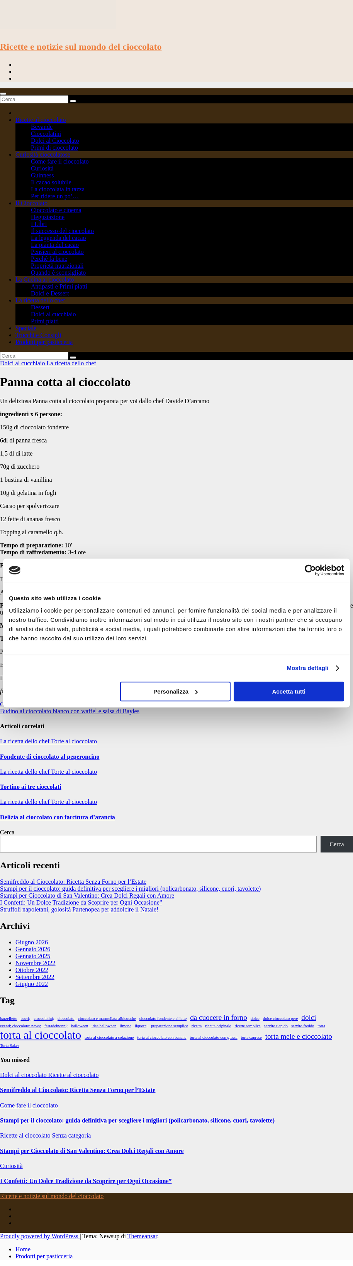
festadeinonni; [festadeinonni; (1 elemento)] (56, 1026)
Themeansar (142, 1236)
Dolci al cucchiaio (53, 314)
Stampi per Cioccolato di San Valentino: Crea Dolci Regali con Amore (87, 895)
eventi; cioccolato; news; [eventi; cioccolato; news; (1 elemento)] (20, 1026)
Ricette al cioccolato (40, 119)
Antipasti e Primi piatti (59, 286)
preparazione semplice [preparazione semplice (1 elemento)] (169, 1026)
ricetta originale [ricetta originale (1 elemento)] (218, 1026)
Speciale (25, 328)
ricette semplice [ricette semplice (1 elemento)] (247, 1026)
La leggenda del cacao (58, 238)
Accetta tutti (288, 691)
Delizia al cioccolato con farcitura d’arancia (57, 817)
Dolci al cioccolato (24, 1075)
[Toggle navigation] (3, 94)
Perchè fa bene (49, 258)
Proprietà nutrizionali (57, 265)
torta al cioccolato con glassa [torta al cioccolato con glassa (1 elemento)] (214, 1037)
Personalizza (175, 691)
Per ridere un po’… (55, 196)
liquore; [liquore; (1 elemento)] (141, 1026)
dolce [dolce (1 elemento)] (255, 1018)
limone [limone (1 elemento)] (125, 1026)
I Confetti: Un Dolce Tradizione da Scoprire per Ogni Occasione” (81, 902)
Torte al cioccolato (74, 741)
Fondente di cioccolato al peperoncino (49, 756)
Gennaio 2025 (32, 956)
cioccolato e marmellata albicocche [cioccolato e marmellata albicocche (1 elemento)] (107, 1018)
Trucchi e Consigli (38, 335)
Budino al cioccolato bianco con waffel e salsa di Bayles (69, 711)
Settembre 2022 (34, 977)
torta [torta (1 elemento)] (321, 1026)
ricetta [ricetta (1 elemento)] (197, 1026)
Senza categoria (71, 1135)
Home (23, 1249)
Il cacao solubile (51, 182)
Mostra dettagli (307, 668)
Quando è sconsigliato (58, 272)
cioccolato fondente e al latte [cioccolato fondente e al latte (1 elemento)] (163, 1018)
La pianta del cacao (55, 244)
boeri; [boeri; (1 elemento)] (25, 1018)
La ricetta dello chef (40, 300)
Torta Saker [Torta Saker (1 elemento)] (9, 1045)
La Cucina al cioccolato (44, 279)
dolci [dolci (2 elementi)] (308, 1017)
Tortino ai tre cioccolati (30, 786)
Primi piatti (45, 321)
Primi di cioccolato (54, 147)
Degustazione (47, 217)
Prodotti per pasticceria (44, 342)
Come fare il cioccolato (60, 161)
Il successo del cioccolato (62, 231)
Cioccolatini (46, 133)
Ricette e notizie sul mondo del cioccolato (81, 47)
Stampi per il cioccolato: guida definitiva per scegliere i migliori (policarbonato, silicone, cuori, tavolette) (130, 888)
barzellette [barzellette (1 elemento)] (8, 1018)
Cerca (7, 832)
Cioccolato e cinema (56, 210)
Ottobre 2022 (31, 970)
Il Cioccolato (31, 203)
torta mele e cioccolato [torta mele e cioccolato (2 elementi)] (298, 1036)
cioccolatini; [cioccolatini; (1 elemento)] (44, 1018)
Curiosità (42, 168)
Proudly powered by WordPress (40, 1236)
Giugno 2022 (31, 984)
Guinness (42, 175)
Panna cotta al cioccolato (65, 382)
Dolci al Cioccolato (55, 140)
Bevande (42, 126)
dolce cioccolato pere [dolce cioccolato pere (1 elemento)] (280, 1018)
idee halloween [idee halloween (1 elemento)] (104, 1026)
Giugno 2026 (31, 942)
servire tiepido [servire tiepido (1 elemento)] (276, 1026)
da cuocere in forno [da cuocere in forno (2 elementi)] (218, 1017)
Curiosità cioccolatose (42, 154)
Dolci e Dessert (50, 293)
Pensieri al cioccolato (57, 251)
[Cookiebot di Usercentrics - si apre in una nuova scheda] (310, 570)
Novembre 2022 (35, 963)
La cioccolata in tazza (58, 189)
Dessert (40, 307)
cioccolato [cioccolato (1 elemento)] (66, 1018)
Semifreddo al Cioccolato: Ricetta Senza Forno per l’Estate (73, 881)
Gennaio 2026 (32, 949)
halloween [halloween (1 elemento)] (79, 1026)
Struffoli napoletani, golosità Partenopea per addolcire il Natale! (79, 909)
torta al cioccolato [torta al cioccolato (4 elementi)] (40, 1035)
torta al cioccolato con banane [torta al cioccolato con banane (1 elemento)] (161, 1037)
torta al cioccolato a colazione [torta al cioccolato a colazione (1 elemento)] (109, 1037)
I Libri (39, 224)
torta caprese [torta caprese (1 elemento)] (251, 1037)
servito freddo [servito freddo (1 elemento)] (302, 1026)
